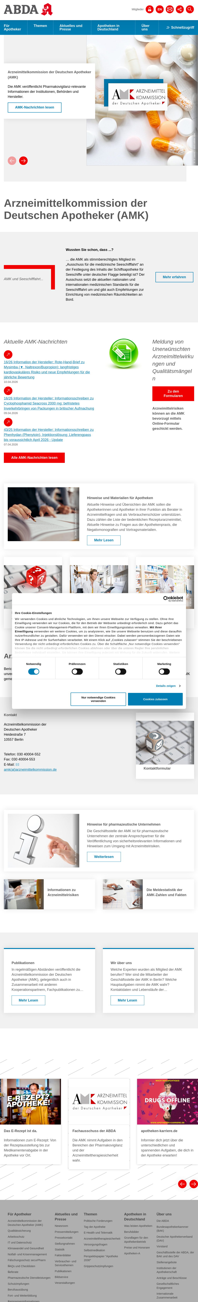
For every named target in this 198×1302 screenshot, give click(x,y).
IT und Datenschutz (20, 1242)
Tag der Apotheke (95, 1226)
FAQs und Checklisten (21, 1266)
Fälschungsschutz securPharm (27, 1260)
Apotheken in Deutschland (108, 27)
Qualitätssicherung (19, 1230)
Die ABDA (163, 1220)
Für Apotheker (12, 27)
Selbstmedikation (94, 1250)
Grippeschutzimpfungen (98, 1266)
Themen (40, 26)
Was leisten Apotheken (138, 1225)
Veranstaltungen (65, 1282)
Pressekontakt (63, 1237)
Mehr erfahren (174, 277)
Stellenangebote (167, 1262)
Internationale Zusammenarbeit (167, 1295)
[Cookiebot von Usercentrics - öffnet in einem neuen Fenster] (166, 599)
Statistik (59, 1249)
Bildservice (61, 1277)
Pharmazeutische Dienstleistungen (29, 1277)
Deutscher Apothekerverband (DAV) (175, 1238)
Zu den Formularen (173, 393)
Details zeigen (166, 685)
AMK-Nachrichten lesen (34, 107)
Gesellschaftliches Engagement (168, 1285)
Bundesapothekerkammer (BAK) (172, 1228)
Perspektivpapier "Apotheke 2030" (101, 1258)
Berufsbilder (131, 1231)
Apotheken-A (132, 1253)
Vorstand (162, 1246)
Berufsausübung (18, 1289)
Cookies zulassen (155, 699)
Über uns (145, 27)
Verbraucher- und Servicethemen (65, 1263)
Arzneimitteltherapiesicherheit (102, 1238)
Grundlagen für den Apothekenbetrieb (136, 1239)
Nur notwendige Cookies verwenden (98, 699)
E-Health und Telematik (98, 1232)
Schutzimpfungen (18, 1283)
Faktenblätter (63, 1255)
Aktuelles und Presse (71, 27)
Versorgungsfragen (95, 1244)
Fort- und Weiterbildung (22, 1295)
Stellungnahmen (65, 1243)
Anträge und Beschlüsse (172, 1278)
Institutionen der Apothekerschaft (167, 1270)
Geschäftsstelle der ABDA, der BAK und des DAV (175, 1254)
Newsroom (61, 1225)
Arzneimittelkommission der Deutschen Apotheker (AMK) (25, 1222)
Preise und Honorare (137, 1247)
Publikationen (63, 1271)
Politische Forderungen (98, 1220)
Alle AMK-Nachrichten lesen (34, 458)
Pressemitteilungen (66, 1231)
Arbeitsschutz (16, 1236)
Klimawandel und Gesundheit (26, 1248)
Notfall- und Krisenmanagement (27, 1254)
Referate (13, 1272)
